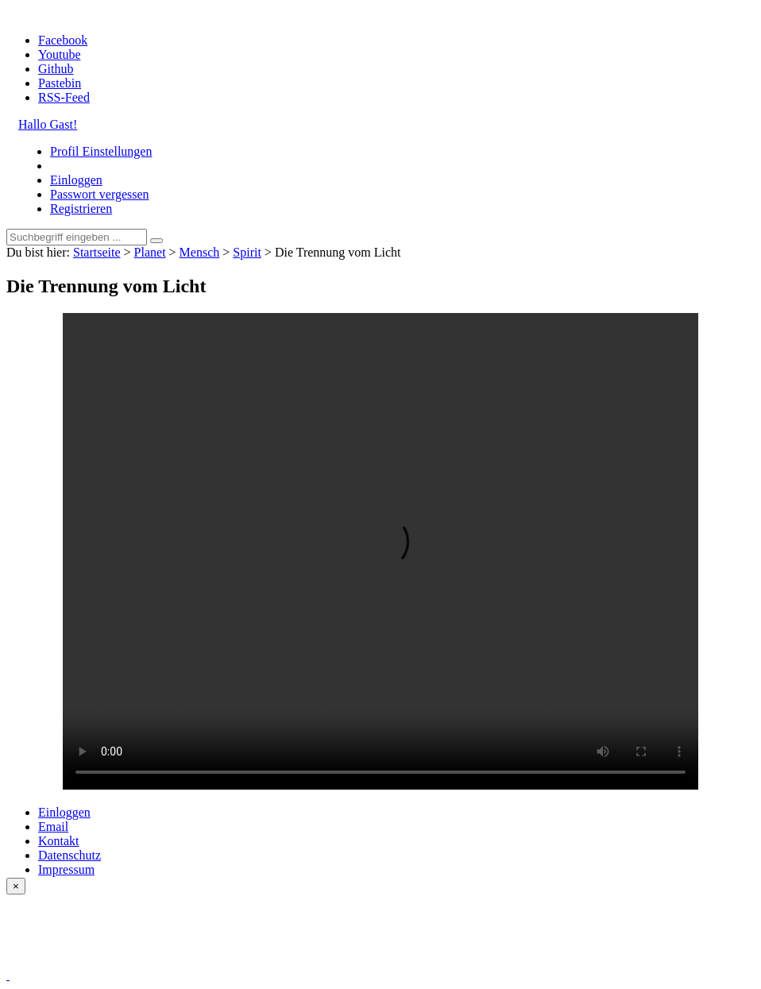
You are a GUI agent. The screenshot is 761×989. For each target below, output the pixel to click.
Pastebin (59, 83)
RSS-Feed (64, 97)
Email (53, 826)
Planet (150, 252)
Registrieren (81, 208)
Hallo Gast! (47, 124)
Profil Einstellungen (101, 151)
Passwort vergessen (99, 194)
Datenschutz (69, 855)
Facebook (62, 40)
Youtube (59, 54)
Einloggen (76, 180)
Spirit (247, 252)
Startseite (97, 252)
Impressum (66, 869)
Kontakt (58, 841)
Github (55, 68)
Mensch (200, 252)
